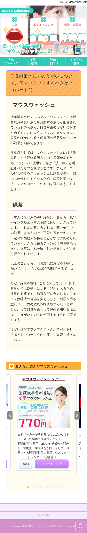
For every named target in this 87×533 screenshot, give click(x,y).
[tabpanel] (43, 422)
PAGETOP (80, 526)
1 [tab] (28, 487)
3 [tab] (40, 487)
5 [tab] (53, 487)
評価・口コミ (54, 61)
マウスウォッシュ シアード (43, 379)
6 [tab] (59, 487)
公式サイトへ (51, 464)
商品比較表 (32, 61)
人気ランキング (11, 61)
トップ (43, 507)
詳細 (26, 464)
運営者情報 (43, 515)
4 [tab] (47, 487)
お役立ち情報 (76, 61)
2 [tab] (34, 487)
